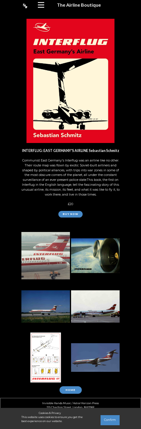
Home (70, 390)
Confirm (110, 420)
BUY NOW (70, 214)
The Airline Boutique (79, 5)
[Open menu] (41, 5)
